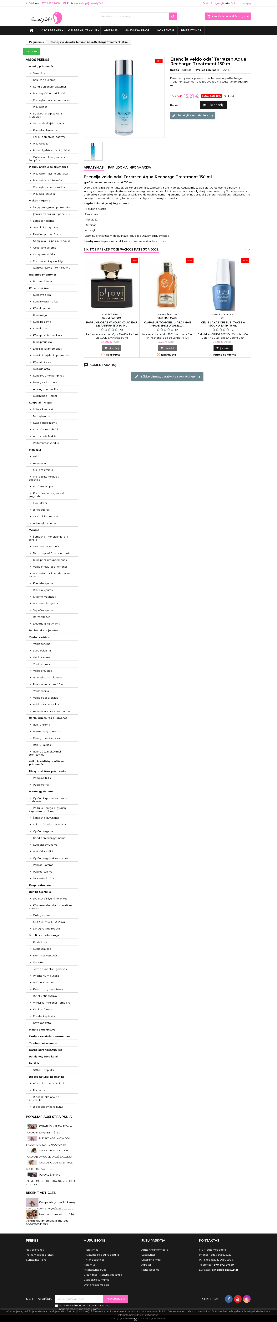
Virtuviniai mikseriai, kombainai (52, 1002)
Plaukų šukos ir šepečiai (48, 180)
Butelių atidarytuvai (45, 995)
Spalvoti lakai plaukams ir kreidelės (46, 115)
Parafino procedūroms (47, 234)
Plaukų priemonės (41, 66)
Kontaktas (209, 1240)
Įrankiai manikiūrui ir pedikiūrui (52, 213)
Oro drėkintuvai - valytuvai (49, 921)
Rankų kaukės (42, 744)
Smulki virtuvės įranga (44, 935)
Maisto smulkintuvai (42, 1029)
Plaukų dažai (41, 143)
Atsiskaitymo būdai (95, 1269)
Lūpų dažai (40, 502)
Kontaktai (165, 30)
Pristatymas (191, 30)
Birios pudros (41, 509)
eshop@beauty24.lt (91, 3)
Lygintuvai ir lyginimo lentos (50, 898)
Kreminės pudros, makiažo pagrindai (47, 495)
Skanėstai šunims (43, 878)
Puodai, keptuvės (44, 1016)
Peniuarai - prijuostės (43, 630)
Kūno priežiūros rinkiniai (48, 335)
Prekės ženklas (206, 69)
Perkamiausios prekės (39, 1254)
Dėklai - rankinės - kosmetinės (49, 1036)
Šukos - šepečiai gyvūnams (49, 824)
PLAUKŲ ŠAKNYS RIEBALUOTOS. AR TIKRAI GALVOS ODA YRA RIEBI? (50, 1179)
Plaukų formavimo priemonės (51, 100)
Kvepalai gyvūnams (45, 844)
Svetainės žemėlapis (96, 1284)
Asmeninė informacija (154, 1249)
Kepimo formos (43, 1009)
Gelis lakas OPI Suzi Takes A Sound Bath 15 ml (223, 324)
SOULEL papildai (43, 1069)
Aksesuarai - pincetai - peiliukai (52, 711)
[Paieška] (138, 16)
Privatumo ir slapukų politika (101, 1254)
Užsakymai (148, 1254)
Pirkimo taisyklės (94, 1259)
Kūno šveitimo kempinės (48, 375)
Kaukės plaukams (44, 79)
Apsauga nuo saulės (45, 389)
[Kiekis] (186, 105)
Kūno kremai (41, 328)
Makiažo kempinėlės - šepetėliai (44, 478)
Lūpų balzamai (42, 650)
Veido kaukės (41, 657)
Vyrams (34, 529)
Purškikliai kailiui (43, 851)
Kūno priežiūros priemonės (50, 559)
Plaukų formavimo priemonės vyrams (49, 575)
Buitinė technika (40, 891)
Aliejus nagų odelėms (46, 731)
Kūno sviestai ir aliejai (46, 301)
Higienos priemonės (43, 274)
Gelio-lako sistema (44, 247)
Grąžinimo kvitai (151, 1259)
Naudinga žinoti (137, 30)
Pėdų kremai (41, 784)
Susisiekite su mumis (96, 1279)
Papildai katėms (43, 864)
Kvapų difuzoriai (40, 885)
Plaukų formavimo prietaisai (50, 173)
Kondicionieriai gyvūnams (49, 837)
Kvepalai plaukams (45, 130)
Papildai (34, 1063)
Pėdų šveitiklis (42, 777)
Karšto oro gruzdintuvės (48, 989)
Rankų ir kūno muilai (45, 382)
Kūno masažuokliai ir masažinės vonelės (50, 907)
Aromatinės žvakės (44, 436)
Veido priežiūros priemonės (50, 566)
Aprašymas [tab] (94, 167)
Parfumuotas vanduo (46, 442)
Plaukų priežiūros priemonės (48, 166)
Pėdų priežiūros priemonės (47, 771)
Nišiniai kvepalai (43, 409)
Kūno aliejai (40, 315)
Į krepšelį (213, 105)
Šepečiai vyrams (43, 610)
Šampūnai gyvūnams (46, 817)
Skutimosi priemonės (46, 546)
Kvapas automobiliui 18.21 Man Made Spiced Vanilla (167, 324)
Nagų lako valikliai (44, 254)
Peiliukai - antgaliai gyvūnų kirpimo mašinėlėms (47, 809)
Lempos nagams (43, 220)
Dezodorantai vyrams (46, 623)
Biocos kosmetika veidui (48, 1083)
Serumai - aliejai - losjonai (48, 123)
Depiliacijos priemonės (47, 348)
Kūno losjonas (41, 308)
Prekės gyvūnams (41, 791)
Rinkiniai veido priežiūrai (48, 684)
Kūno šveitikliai (42, 294)
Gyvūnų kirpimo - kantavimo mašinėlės (48, 800)
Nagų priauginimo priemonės (51, 207)
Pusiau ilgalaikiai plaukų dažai (51, 150)
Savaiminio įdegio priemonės (51, 355)
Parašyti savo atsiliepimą (192, 116)
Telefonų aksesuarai (43, 1043)
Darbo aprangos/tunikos (45, 1049)
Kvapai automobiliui (45, 429)
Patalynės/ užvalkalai (43, 1056)
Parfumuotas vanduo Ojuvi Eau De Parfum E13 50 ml (111, 324)
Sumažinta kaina (36, 1259)
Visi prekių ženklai (82, 30)
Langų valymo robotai (46, 928)
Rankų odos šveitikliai (46, 738)
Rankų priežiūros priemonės (48, 717)
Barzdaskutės (41, 616)
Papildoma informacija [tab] (129, 167)
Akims (37, 456)
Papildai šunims (42, 871)
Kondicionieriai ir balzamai (49, 86)
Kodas (174, 69)
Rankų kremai (42, 724)
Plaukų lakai (40, 106)
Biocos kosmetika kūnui (48, 1106)
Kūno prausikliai (42, 341)
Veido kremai (41, 664)
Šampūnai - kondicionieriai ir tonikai (48, 538)
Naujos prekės (35, 1249)
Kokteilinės (40, 942)
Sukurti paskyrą (241, 3)
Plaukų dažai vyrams (45, 603)
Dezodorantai (41, 368)
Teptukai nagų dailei (45, 227)
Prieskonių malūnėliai (46, 975)
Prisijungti (217, 3)
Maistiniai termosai (44, 982)
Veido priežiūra (39, 637)
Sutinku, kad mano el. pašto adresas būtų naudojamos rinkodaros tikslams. (85, 1307)
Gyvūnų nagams (43, 831)
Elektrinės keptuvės (45, 955)
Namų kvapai (41, 416)
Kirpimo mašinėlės (44, 596)
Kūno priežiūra (39, 288)
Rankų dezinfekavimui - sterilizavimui (45, 753)
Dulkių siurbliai (42, 915)
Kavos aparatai (42, 1022)
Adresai (146, 1264)
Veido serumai (42, 643)
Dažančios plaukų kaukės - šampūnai (47, 158)
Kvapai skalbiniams (45, 422)
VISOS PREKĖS (51, 30)
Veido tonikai (41, 690)
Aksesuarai (39, 463)
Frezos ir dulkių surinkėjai (48, 261)
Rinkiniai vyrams (43, 589)
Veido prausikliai (43, 670)
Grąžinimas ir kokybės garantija (103, 1274)
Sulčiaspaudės (42, 948)
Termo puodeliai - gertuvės (50, 968)
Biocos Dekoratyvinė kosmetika (44, 1098)
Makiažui (35, 449)
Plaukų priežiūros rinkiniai (49, 93)
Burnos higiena (42, 281)
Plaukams (39, 1090)
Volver (32, 51)
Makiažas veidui (43, 469)
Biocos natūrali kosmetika (46, 1076)
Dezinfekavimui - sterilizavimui (52, 267)
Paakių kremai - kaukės (47, 677)
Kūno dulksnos (42, 362)
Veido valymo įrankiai (46, 704)
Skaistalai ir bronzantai (47, 516)
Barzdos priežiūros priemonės (51, 553)
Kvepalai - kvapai (41, 402)
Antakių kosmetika (45, 523)
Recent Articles (41, 1193)
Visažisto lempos (43, 486)
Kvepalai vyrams (43, 583)
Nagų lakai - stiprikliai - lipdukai (52, 240)
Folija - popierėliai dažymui (49, 136)
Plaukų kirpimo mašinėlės (49, 187)
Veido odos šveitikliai (46, 697)
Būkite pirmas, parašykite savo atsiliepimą (167, 376)
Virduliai (38, 962)
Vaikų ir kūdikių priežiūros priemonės (46, 763)
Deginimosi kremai (45, 395)
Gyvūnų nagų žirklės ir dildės (50, 858)
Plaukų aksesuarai (44, 193)
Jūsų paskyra (153, 1240)
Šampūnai (39, 73)
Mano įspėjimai (150, 1269)
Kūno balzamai (42, 321)
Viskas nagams (39, 200)
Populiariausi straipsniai (49, 1117)
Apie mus (111, 30)
